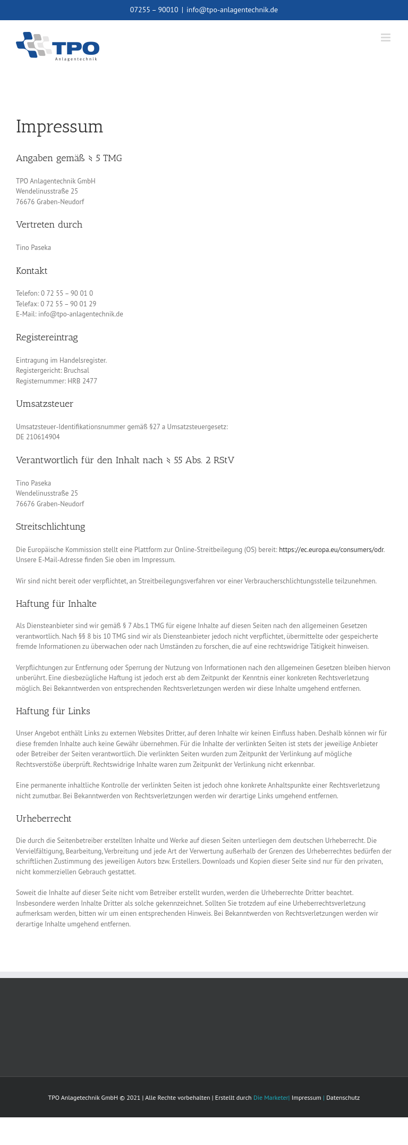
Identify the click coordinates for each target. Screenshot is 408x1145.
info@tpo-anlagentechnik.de (232, 9)
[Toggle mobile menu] (386, 37)
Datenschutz (343, 1097)
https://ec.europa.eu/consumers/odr (331, 549)
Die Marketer (270, 1097)
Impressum (306, 1097)
